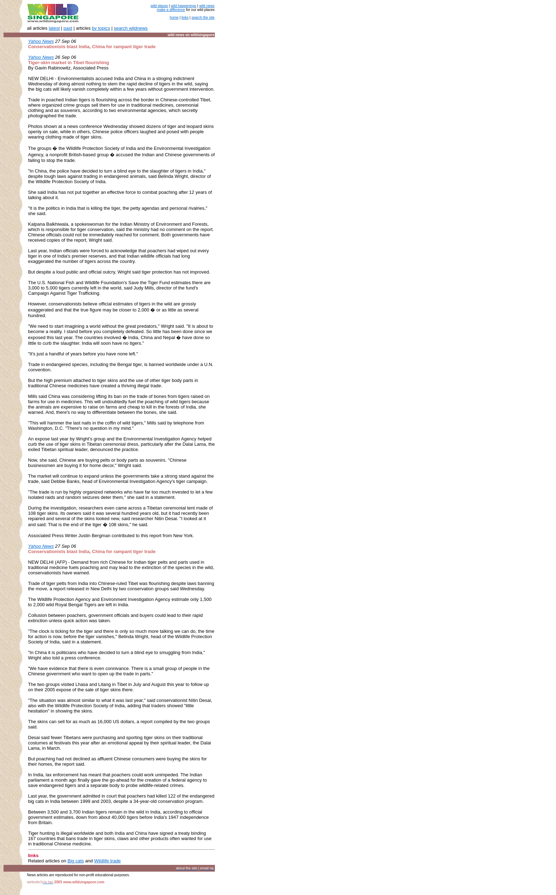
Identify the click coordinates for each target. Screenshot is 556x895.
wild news (207, 6)
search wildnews (131, 28)
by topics (101, 28)
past (67, 28)
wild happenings (183, 6)
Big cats (75, 860)
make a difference (171, 10)
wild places (159, 6)
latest (54, 28)
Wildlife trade (107, 860)
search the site (203, 17)
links (185, 17)
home (174, 17)
